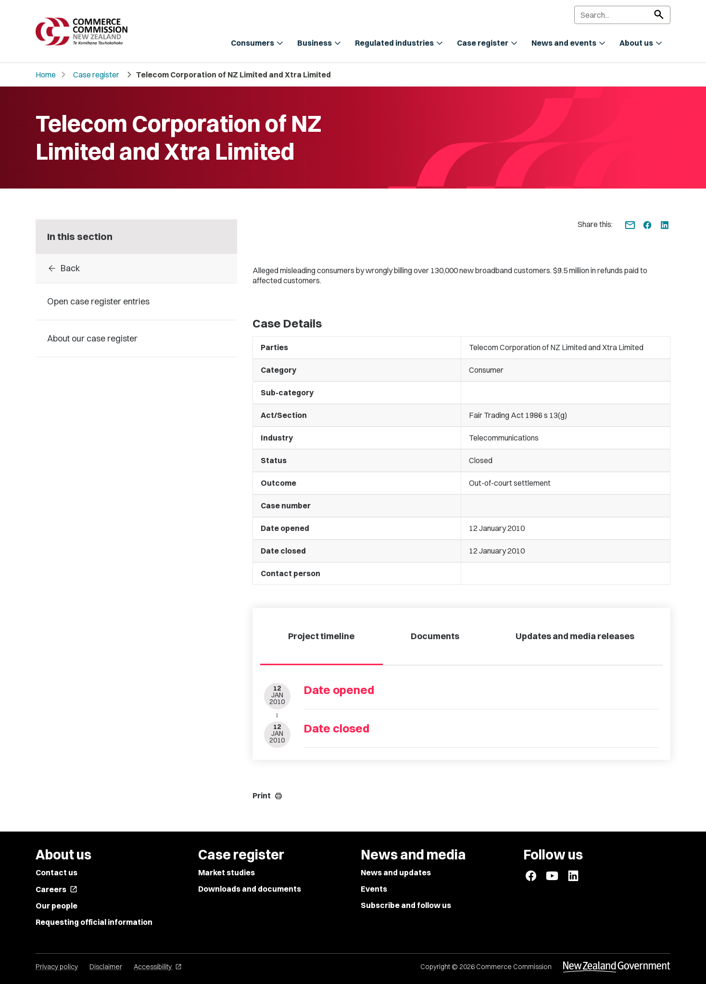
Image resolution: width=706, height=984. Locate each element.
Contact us (56, 872)
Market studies (226, 872)
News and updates (396, 872)
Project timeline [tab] (321, 636)
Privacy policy (57, 966)
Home (46, 74)
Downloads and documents (249, 889)
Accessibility (158, 966)
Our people (56, 905)
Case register (96, 74)
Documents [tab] (435, 636)
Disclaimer (105, 966)
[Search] (622, 15)
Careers (56, 889)
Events (374, 889)
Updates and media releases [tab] (575, 636)
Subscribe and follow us (406, 905)
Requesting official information (94, 922)
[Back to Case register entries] (136, 268)
